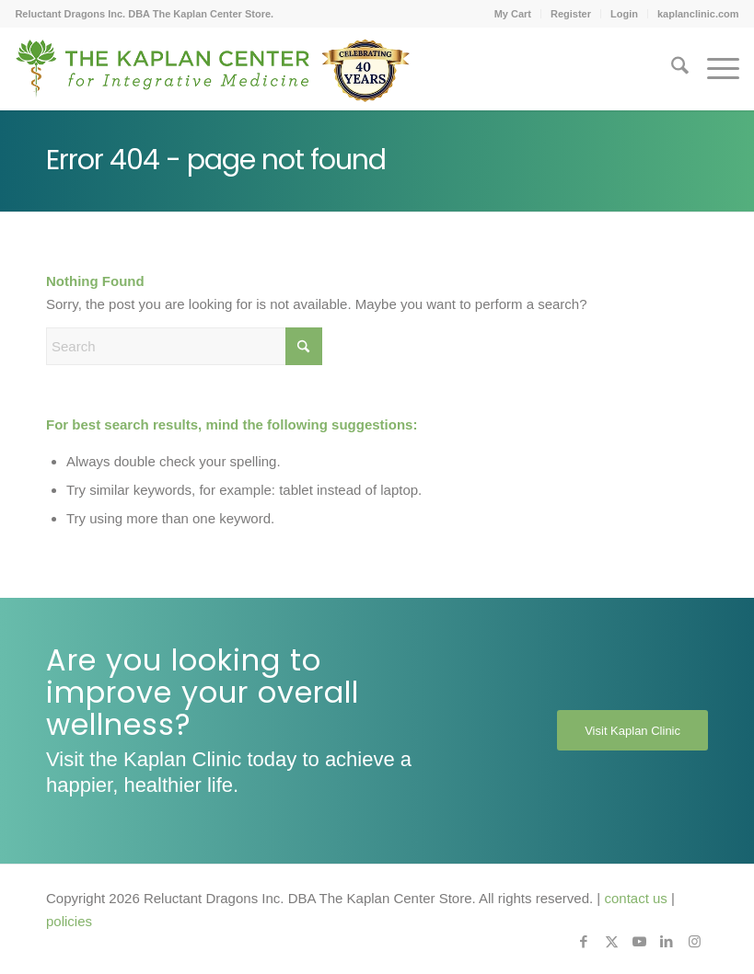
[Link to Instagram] (694, 942)
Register (571, 13)
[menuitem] (513, 13)
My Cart (512, 13)
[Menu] (714, 69)
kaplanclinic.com (698, 13)
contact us (635, 898)
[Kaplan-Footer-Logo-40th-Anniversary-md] (213, 75)
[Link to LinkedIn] (666, 942)
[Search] (671, 69)
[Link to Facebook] (583, 942)
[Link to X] (611, 942)
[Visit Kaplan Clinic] (632, 730)
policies (69, 921)
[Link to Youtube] (639, 942)
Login (624, 13)
